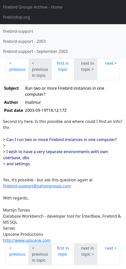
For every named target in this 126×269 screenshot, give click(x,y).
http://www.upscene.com (26, 240)
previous (17, 69)
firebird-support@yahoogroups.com (37, 186)
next (109, 63)
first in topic (63, 66)
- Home (32, 7)
